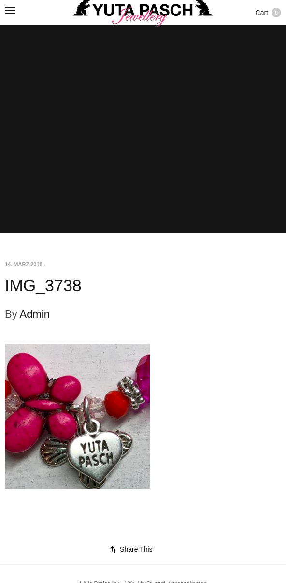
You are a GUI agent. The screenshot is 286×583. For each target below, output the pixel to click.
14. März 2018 (24, 264)
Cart (268, 12)
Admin (35, 314)
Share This (131, 549)
